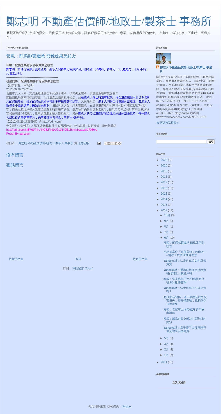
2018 (164, 176)
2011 (164, 362)
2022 (164, 159)
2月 (166, 349)
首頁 (78, 258)
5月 (166, 338)
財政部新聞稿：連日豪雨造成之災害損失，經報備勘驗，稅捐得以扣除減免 (185, 300)
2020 (164, 165)
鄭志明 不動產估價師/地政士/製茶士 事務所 (109, 21)
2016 (164, 188)
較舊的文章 (140, 258)
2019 (164, 171)
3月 (166, 343)
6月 (166, 237)
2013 (164, 204)
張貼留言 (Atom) (82, 268)
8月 (166, 226)
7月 (166, 232)
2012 (164, 210)
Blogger (127, 406)
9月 (166, 220)
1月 (166, 355)
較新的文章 (16, 258)
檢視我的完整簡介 (167, 122)
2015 (164, 193)
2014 (164, 199)
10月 (167, 215)
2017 (164, 182)
